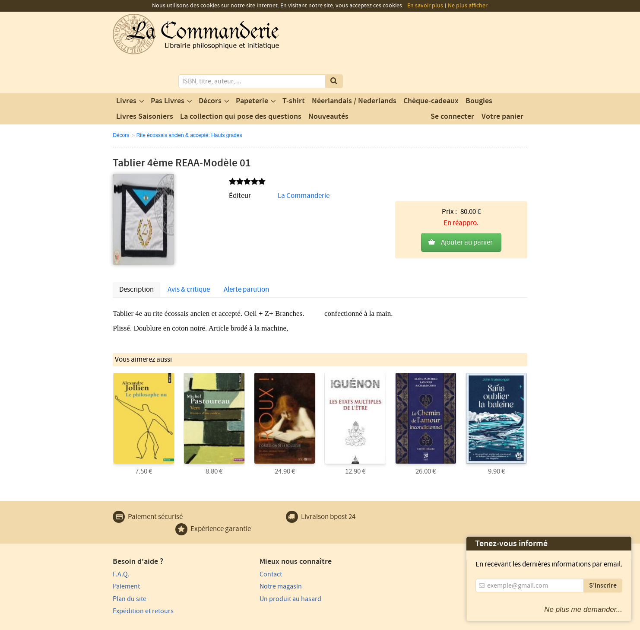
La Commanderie (258, 160)
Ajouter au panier (467, 180)
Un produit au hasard (249, 562)
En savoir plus (425, 6)
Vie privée (125, 622)
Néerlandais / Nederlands (354, 66)
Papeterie (252, 66)
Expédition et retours (143, 575)
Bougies (479, 66)
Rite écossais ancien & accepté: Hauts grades (189, 100)
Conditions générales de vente (271, 622)
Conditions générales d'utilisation (185, 622)
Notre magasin (240, 550)
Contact (230, 538)
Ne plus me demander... (583, 609)
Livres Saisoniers (144, 81)
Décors (210, 66)
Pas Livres (167, 66)
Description (136, 254)
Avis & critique (189, 254)
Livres (126, 66)
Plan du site (129, 562)
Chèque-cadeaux (431, 66)
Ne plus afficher (468, 6)
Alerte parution (246, 254)
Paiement (126, 550)
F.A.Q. (121, 538)
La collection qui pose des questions (240, 81)
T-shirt (293, 66)
